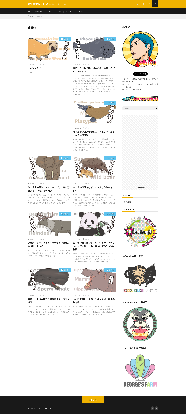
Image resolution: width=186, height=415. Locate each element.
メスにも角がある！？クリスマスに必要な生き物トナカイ (49, 246)
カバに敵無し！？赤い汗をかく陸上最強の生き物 (94, 302)
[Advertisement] (49, 121)
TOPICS (50, 12)
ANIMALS (72, 12)
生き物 (66, 40)
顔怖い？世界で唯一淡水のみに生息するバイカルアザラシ (94, 71)
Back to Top (93, 401)
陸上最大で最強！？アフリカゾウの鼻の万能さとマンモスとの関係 (49, 191)
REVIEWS (39, 12)
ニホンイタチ (34, 70)
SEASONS (61, 12)
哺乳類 (42, 66)
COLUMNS (83, 12)
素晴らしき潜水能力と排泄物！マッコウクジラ (49, 302)
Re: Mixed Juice (48, 410)
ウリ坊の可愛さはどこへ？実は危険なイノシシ (94, 191)
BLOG (30, 12)
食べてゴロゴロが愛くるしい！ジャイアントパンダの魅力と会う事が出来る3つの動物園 (94, 247)
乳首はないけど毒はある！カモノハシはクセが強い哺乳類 (94, 135)
